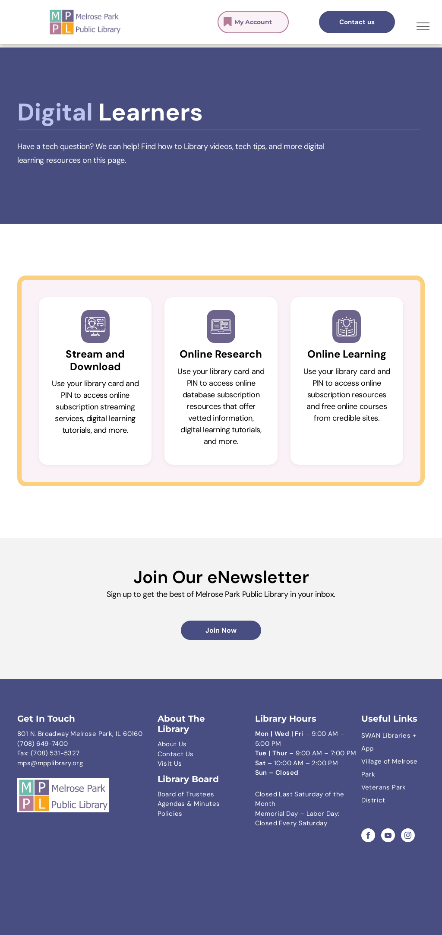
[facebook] (368, 836)
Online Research (221, 354)
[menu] (423, 26)
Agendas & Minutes (189, 803)
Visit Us (170, 763)
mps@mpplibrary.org (50, 763)
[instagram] (408, 836)
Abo (164, 744)
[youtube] (388, 836)
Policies (170, 813)
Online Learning (346, 354)
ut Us (178, 744)
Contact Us (176, 754)
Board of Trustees (186, 794)
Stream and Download (95, 360)
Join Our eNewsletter (221, 577)
